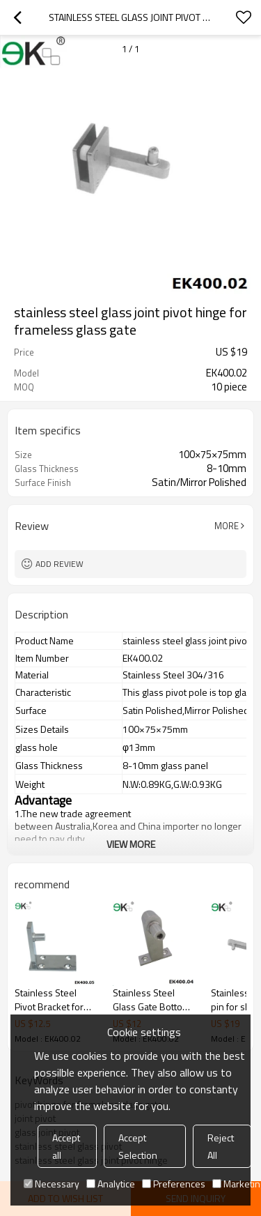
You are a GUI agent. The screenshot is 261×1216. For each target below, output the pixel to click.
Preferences (173, 1183)
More (226, 526)
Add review (59, 563)
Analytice (110, 1183)
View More (130, 844)
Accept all (66, 1146)
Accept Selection (137, 1146)
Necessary (51, 1183)
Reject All (220, 1146)
